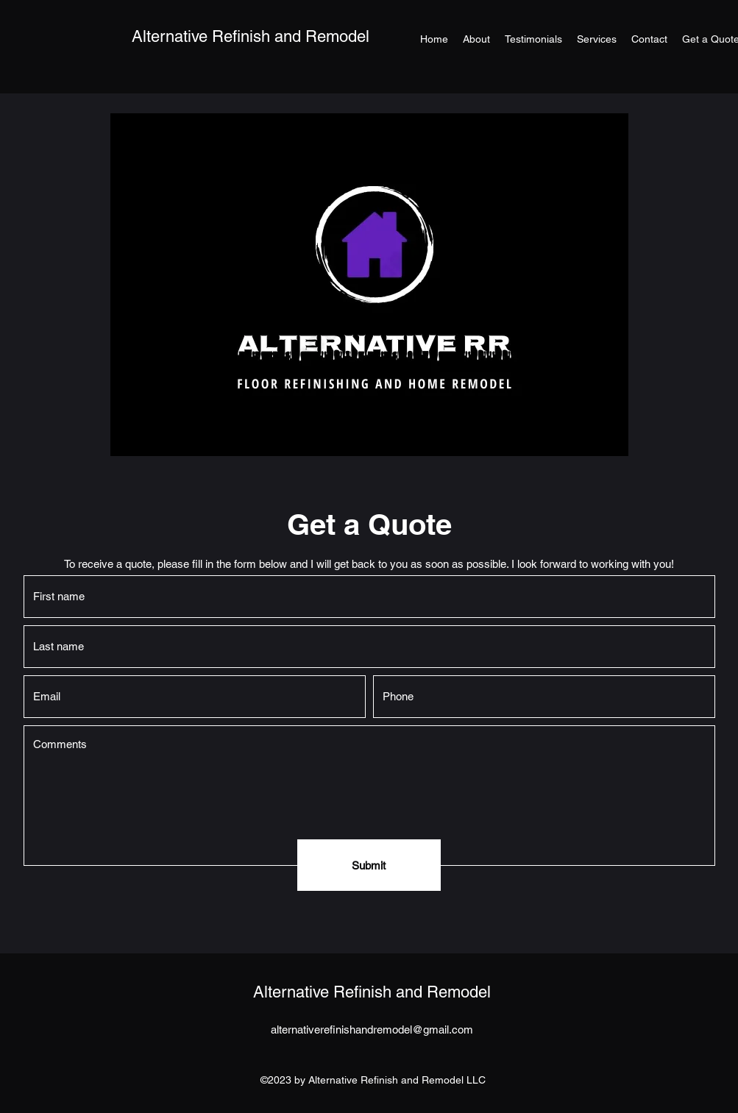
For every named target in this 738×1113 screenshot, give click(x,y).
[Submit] (369, 865)
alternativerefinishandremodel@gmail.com (372, 1029)
